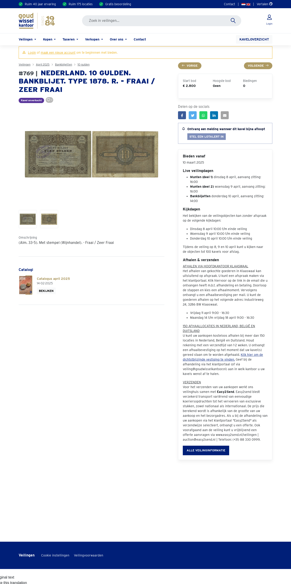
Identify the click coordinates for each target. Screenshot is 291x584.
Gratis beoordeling (118, 4)
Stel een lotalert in (206, 136)
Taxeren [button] (69, 39)
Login (32, 52)
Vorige (190, 65)
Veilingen (24, 64)
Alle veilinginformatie (206, 450)
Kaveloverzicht (254, 39)
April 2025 (43, 64)
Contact (229, 4)
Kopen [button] (48, 39)
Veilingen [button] (26, 39)
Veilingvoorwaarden (88, 555)
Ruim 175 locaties (81, 4)
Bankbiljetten (63, 64)
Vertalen (264, 4)
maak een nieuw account (58, 52)
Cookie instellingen (55, 555)
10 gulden (84, 64)
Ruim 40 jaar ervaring (40, 4)
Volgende (258, 65)
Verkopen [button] (92, 39)
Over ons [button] (117, 39)
